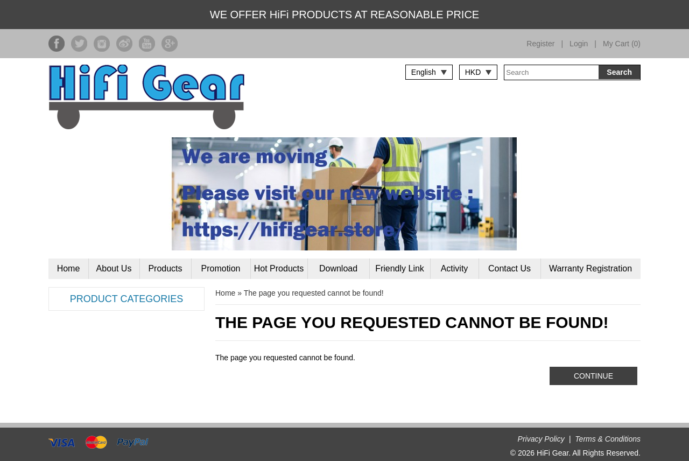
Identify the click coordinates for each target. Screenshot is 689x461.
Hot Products (279, 268)
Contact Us (509, 268)
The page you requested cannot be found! (314, 293)
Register (540, 43)
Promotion (221, 268)
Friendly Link (399, 268)
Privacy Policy (541, 439)
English (423, 72)
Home (68, 268)
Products (165, 268)
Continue (593, 376)
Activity (454, 268)
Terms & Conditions (608, 439)
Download (338, 268)
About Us (114, 268)
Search (619, 72)
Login (579, 43)
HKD (473, 72)
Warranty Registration (590, 268)
